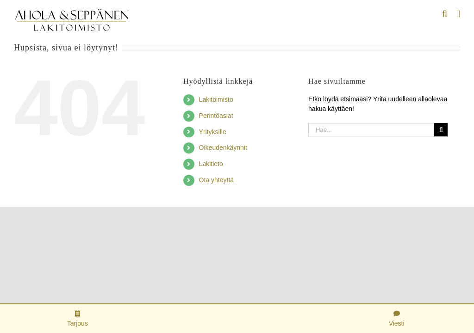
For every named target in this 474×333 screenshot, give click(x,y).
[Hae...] (371, 129)
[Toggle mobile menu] (458, 14)
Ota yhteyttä (216, 180)
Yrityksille (212, 132)
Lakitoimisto (216, 99)
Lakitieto (211, 163)
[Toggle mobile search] (445, 14)
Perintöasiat (216, 115)
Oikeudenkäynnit (223, 147)
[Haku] (441, 129)
